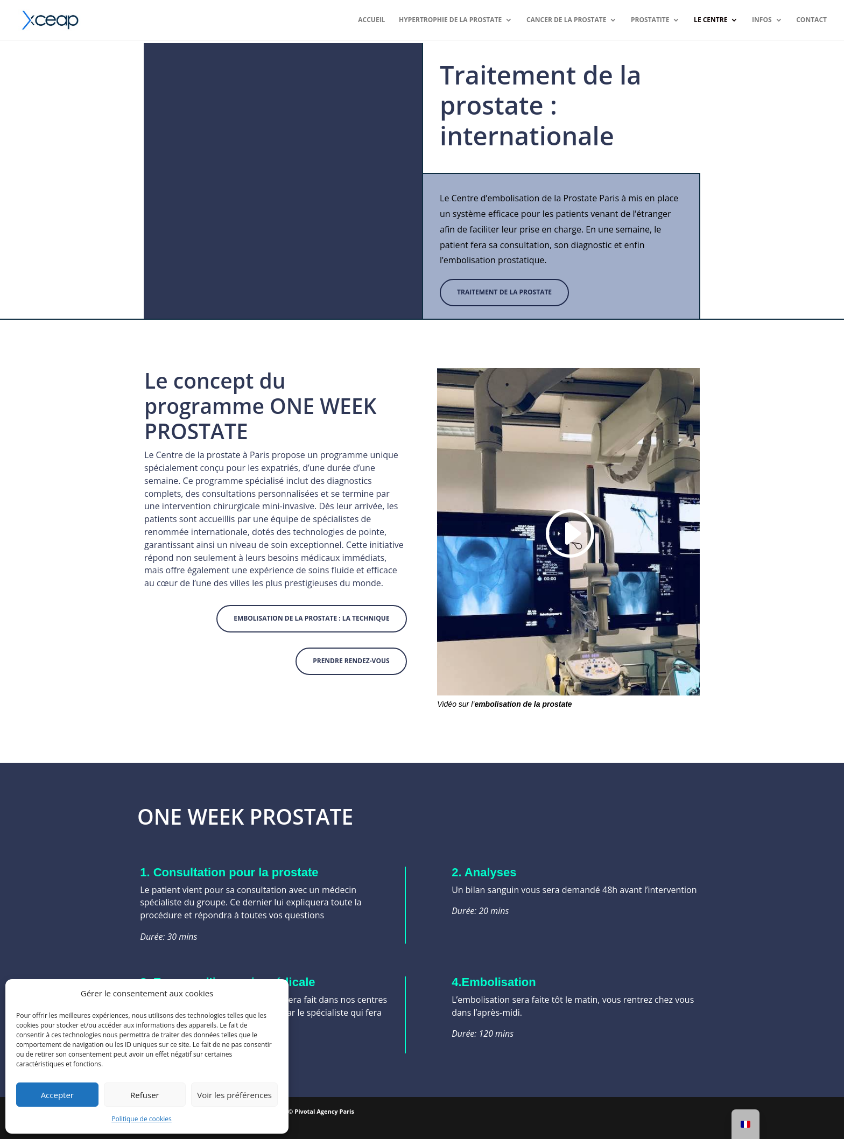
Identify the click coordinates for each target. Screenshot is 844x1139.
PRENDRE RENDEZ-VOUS (351, 660)
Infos (761, 20)
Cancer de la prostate (566, 20)
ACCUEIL (371, 20)
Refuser (144, 1094)
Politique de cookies (141, 1118)
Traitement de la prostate (504, 292)
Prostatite (650, 20)
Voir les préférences (234, 1094)
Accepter (57, 1094)
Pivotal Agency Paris (324, 1111)
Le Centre (710, 20)
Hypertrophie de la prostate (450, 20)
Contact (811, 20)
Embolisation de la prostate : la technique (311, 618)
